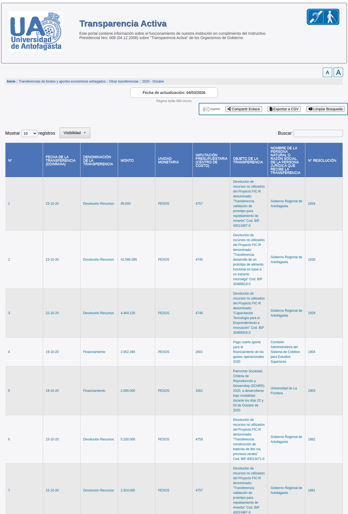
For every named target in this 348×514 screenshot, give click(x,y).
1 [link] (285, 435)
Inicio (11, 81)
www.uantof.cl (19, 489)
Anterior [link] (269, 435)
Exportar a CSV (284, 109)
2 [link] (296, 435)
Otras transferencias (124, 81)
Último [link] (334, 435)
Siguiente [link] (312, 435)
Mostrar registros (30, 133)
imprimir (215, 109)
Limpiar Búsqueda (325, 109)
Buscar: (285, 133)
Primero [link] (249, 435)
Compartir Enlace (244, 109)
